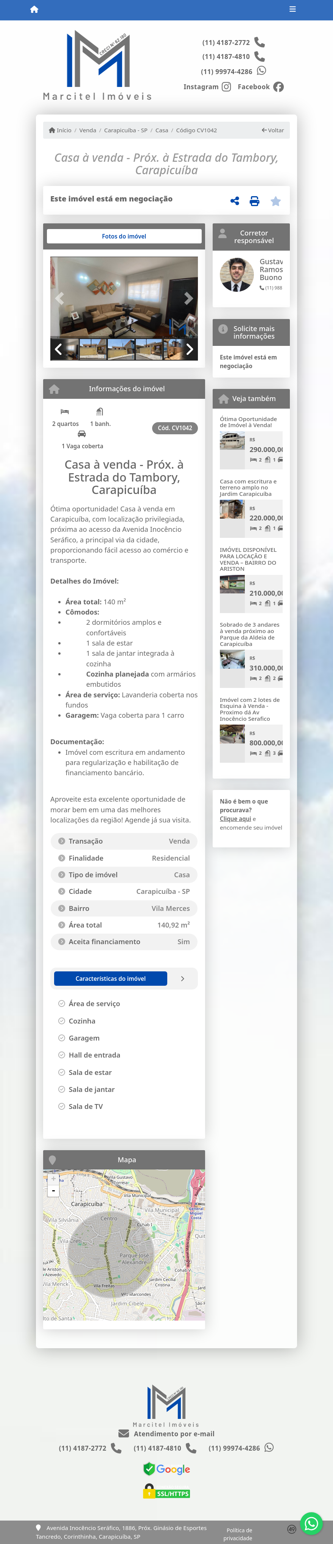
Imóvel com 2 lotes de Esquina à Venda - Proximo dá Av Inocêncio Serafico (250, 709)
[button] (61, 298)
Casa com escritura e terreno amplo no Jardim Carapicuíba (248, 487)
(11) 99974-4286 (226, 71)
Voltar (273, 130)
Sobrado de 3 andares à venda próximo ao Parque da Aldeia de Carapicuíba (250, 634)
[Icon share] (208, 86)
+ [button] (53, 1179)
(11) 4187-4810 (226, 56)
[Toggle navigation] (293, 10)
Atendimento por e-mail (166, 1433)
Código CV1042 (196, 130)
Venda (87, 130)
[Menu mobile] (34, 10)
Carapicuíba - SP (126, 130)
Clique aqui (235, 818)
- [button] (53, 1191)
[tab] (75, 236)
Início (60, 130)
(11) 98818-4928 (279, 288)
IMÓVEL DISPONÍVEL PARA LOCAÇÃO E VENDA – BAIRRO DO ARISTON (248, 559)
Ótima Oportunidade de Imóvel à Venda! (248, 422)
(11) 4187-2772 (226, 42)
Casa (162, 130)
